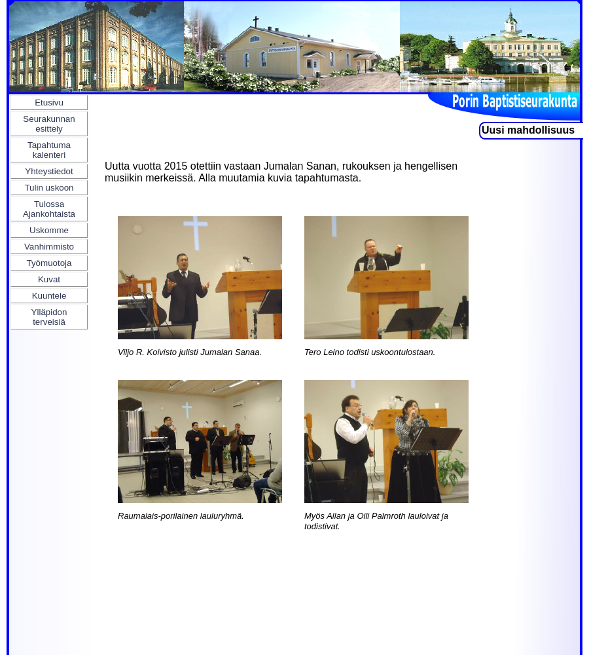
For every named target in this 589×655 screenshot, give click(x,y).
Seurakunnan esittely (49, 124)
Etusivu (49, 102)
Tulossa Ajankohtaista (49, 209)
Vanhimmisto (49, 247)
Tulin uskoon (48, 188)
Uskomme (49, 230)
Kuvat (49, 279)
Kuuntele (49, 296)
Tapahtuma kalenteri (49, 150)
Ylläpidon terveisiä (49, 317)
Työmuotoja (49, 263)
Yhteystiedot (49, 171)
